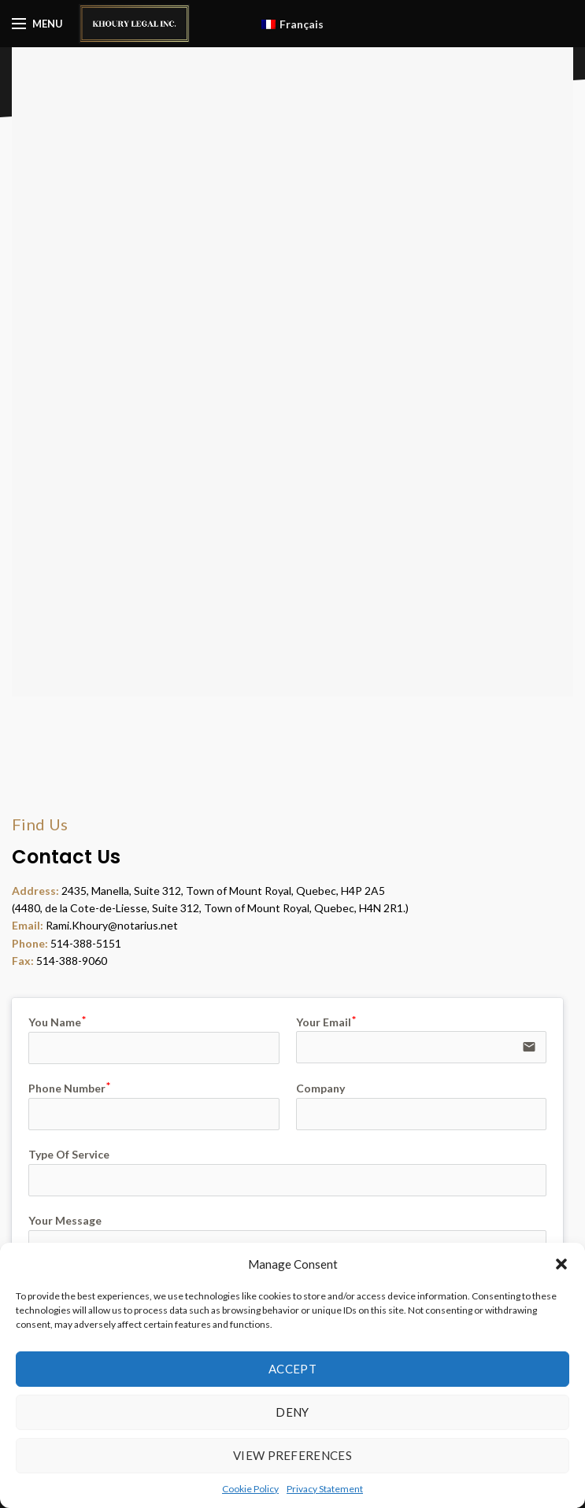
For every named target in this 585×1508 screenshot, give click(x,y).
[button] (561, 1264)
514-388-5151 (85, 943)
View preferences (292, 1455)
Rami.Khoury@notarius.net (112, 925)
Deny (292, 1412)
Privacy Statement (325, 1489)
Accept (292, 1369)
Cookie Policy (250, 1489)
